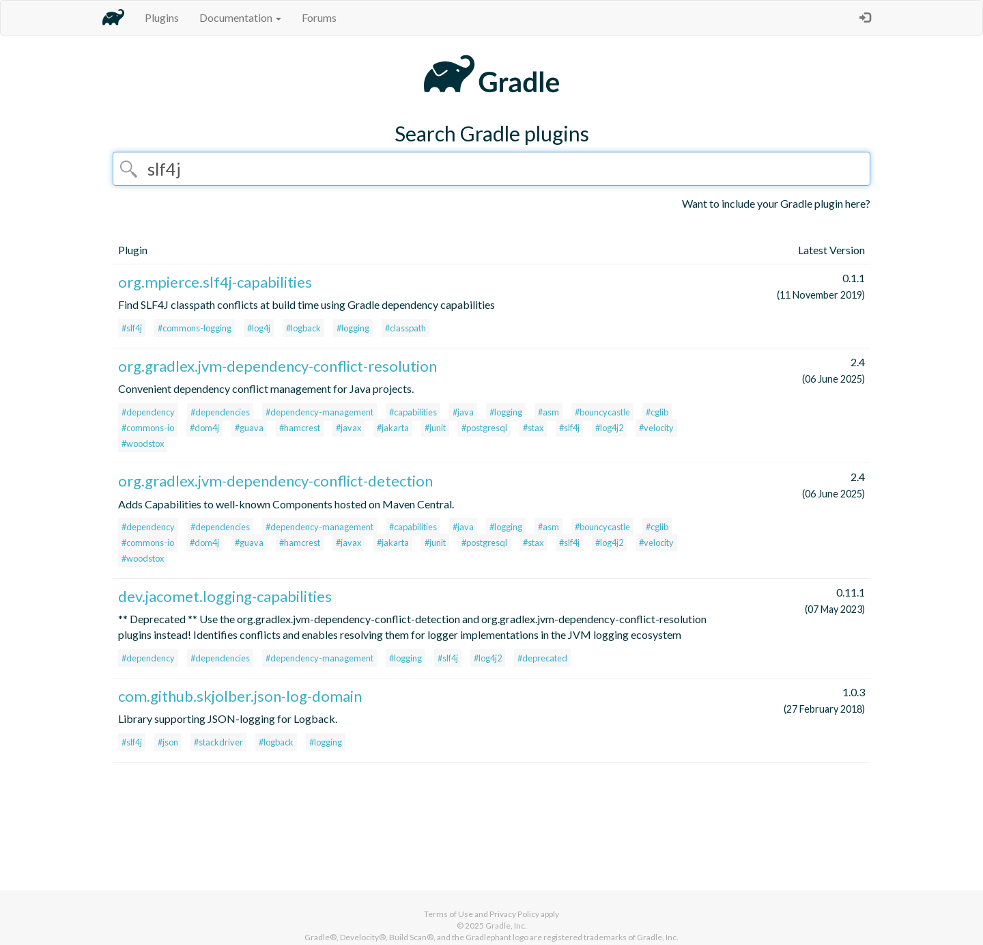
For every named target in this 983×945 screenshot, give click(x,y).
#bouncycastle (602, 412)
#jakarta (393, 427)
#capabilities (413, 412)
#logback (303, 328)
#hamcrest (299, 427)
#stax (533, 427)
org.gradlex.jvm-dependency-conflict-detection (275, 480)
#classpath (405, 328)
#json (168, 742)
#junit (435, 427)
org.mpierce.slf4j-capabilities (215, 282)
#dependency (148, 412)
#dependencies (220, 412)
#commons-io (148, 427)
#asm (548, 412)
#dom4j (204, 427)
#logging (353, 328)
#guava (249, 427)
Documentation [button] (240, 17)
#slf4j (132, 328)
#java (463, 412)
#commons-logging (194, 328)
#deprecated (542, 658)
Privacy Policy (514, 914)
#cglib (657, 412)
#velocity (656, 427)
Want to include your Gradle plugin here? (776, 203)
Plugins (162, 17)
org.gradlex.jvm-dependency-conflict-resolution (277, 366)
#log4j (258, 328)
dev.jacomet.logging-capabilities (225, 596)
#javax (348, 427)
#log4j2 (609, 427)
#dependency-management (319, 412)
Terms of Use (448, 914)
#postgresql (484, 427)
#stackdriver (218, 742)
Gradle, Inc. (506, 925)
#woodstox (143, 443)
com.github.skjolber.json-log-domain (240, 696)
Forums (319, 17)
